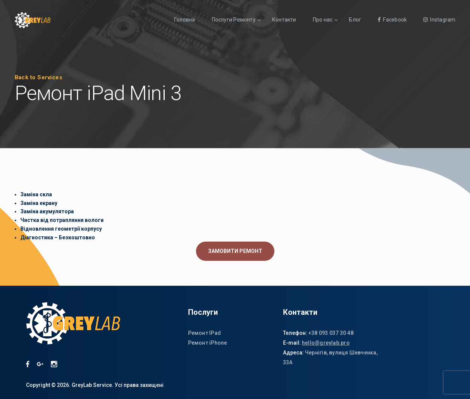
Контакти (284, 20)
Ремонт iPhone (207, 343)
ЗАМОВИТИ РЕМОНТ (235, 251)
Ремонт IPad (204, 333)
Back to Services (39, 77)
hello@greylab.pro (326, 343)
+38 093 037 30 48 (331, 333)
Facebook (392, 20)
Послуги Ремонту (234, 20)
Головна (184, 20)
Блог (355, 20)
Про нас (323, 20)
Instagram (439, 20)
